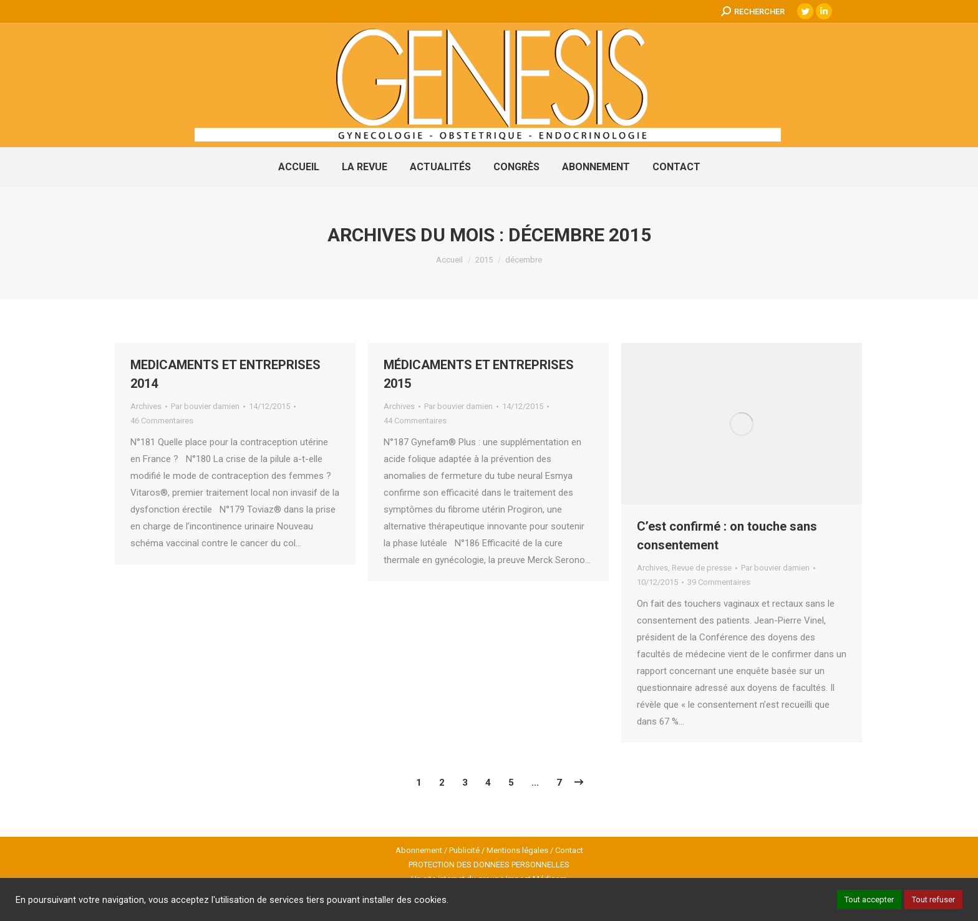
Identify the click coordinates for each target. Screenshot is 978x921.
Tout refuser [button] (933, 899)
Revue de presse (702, 567)
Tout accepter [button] (869, 899)
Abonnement (418, 850)
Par (205, 406)
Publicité (464, 850)
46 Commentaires (161, 420)
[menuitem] (299, 167)
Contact (569, 850)
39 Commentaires (718, 582)
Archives (146, 406)
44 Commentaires (415, 420)
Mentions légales (517, 850)
